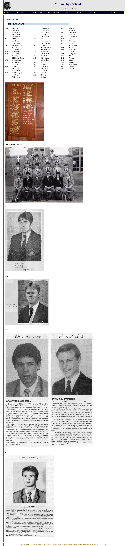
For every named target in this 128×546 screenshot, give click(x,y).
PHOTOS (94, 13)
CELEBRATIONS (110, 13)
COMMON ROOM (37, 13)
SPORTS (66, 13)
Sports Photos (47, 544)
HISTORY (20, 13)
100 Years (100, 544)
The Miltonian (56, 544)
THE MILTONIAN (53, 13)
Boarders (93, 544)
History (28, 544)
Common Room (37, 544)
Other (105, 544)
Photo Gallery (72, 544)
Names (64, 544)
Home (23, 544)
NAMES (80, 13)
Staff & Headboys (83, 544)
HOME (6, 13)
